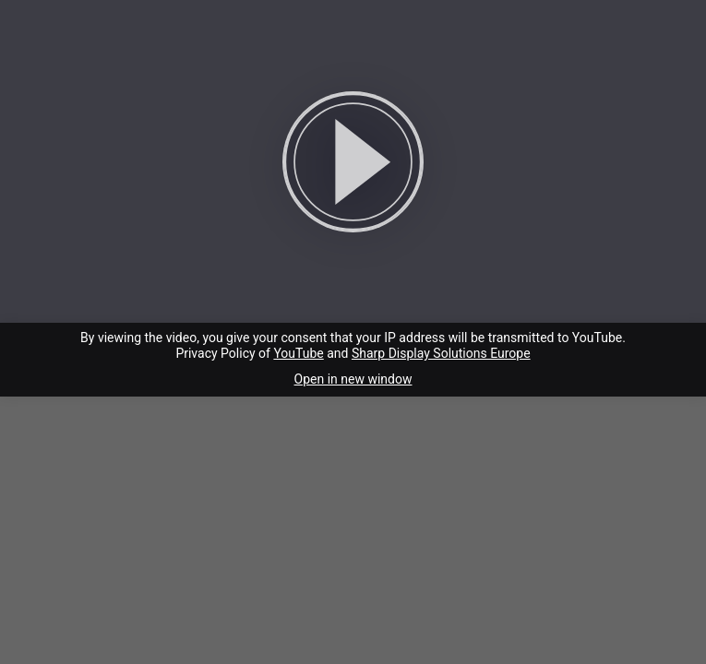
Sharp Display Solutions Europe (441, 353)
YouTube (298, 353)
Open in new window (353, 379)
